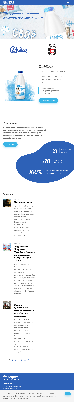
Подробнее (10, 144)
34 (29, 360)
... (25, 360)
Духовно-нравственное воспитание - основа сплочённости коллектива (24, 310)
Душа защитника (23, 202)
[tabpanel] (37, 21)
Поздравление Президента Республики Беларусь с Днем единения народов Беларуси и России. (24, 253)
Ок (68, 393)
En (63, 2)
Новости (8, 194)
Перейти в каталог (48, 100)
